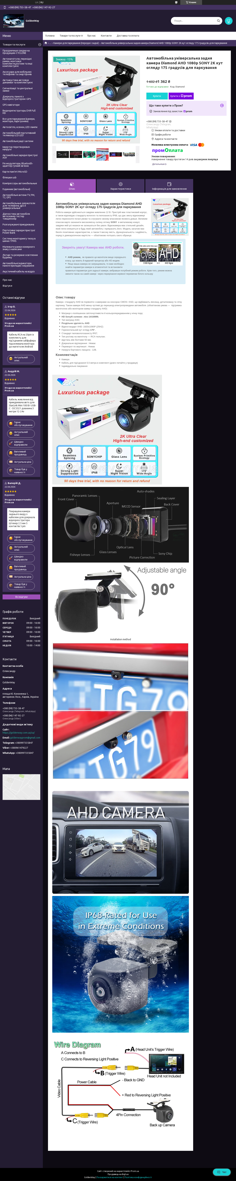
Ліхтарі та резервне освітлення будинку (20, 256)
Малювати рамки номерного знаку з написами (19, 248)
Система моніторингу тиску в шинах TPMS (19, 239)
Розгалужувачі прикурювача (18, 224)
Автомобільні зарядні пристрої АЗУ (20, 156)
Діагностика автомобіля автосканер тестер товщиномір (16, 216)
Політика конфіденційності (138, 1178)
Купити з (181, 96)
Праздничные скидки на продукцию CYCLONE (16, 51)
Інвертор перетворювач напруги (16, 148)
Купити (157, 96)
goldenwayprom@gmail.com (25, 737)
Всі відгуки (21, 596)
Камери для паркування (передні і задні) (76, 43)
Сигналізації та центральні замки (18, 89)
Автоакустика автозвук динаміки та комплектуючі (18, 81)
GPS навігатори (11, 104)
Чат (221, 1172)
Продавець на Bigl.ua (118, 1174)
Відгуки (7, 285)
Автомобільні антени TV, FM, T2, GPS (19, 196)
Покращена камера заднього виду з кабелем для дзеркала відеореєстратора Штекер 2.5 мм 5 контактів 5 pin (22, 519)
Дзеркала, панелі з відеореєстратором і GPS (17, 97)
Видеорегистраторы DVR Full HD (19, 111)
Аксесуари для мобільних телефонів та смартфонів (17, 73)
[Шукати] (218, 21)
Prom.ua (135, 1171)
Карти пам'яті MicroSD (15, 171)
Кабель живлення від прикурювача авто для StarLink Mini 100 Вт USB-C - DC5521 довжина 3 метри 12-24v (22, 405)
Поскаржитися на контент (110, 1178)
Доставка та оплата (128, 35)
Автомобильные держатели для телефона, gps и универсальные (19, 205)
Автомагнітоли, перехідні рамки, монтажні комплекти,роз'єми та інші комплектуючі (17, 62)
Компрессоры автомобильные (20, 183)
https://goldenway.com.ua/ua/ (19, 732)
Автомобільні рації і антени (18, 141)
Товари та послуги (70, 35)
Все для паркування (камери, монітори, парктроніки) (19, 120)
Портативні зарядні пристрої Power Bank (19, 231)
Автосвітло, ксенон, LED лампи (20, 127)
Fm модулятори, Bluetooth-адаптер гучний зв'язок (18, 164)
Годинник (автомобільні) (16, 189)
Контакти (106, 35)
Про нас (91, 35)
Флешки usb (9, 177)
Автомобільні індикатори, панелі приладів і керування (18, 264)
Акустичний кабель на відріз (19, 271)
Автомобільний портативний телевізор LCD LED (19, 134)
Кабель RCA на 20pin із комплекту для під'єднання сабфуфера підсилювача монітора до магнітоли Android (22, 340)
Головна (50, 35)
